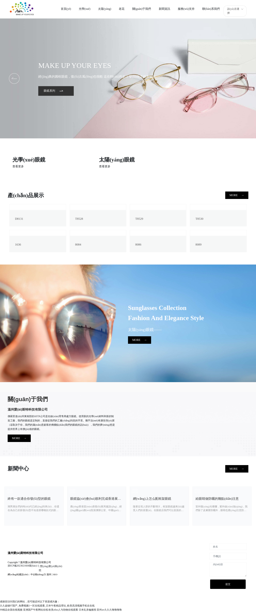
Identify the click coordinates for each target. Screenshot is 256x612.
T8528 (79, 218)
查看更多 (18, 166)
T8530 (199, 218)
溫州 (49, 574)
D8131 (19, 218)
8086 (138, 244)
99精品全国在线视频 (11, 609)
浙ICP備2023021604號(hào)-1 (23, 565)
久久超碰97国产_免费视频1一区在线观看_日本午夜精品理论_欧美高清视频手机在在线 (47, 605)
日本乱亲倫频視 (87, 609)
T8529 (139, 218)
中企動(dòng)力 (38, 574)
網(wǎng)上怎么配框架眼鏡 (152, 498)
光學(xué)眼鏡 (28, 160)
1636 (18, 244)
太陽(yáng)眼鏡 (117, 160)
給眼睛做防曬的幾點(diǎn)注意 (217, 498)
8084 (78, 244)
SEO (55, 574)
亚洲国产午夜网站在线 (35, 609)
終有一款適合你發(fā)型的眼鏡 (29, 498)
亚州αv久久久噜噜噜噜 (109, 609)
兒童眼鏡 (196, 160)
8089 (198, 244)
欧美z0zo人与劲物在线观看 (63, 609)
